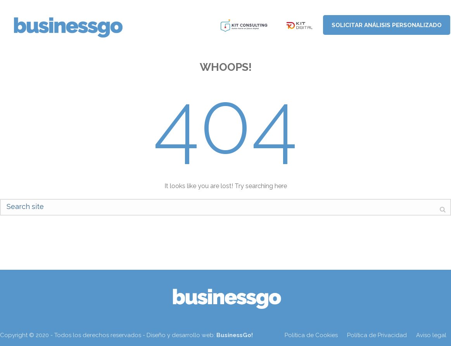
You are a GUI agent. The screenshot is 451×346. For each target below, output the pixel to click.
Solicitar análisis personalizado (387, 25)
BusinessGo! (234, 335)
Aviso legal (431, 335)
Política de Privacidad (377, 335)
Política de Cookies (311, 335)
